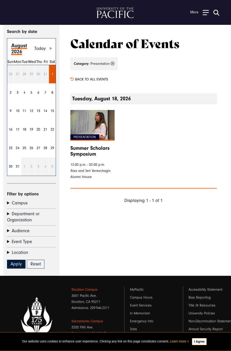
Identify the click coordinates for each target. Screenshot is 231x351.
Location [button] (20, 252)
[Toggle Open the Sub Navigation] (199, 12)
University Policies (202, 313)
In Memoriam (140, 313)
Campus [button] (20, 203)
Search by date (22, 31)
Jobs (133, 329)
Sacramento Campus (87, 321)
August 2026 (19, 48)
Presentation (94, 64)
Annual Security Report (206, 329)
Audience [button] (21, 230)
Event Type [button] (22, 241)
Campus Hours (141, 297)
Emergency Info (141, 321)
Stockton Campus (85, 290)
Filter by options (23, 194)
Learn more (178, 341)
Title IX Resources (202, 305)
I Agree (199, 341)
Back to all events (89, 79)
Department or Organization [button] (23, 216)
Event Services (141, 305)
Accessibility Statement (205, 290)
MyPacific (137, 290)
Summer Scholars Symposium (90, 151)
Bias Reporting (200, 297)
